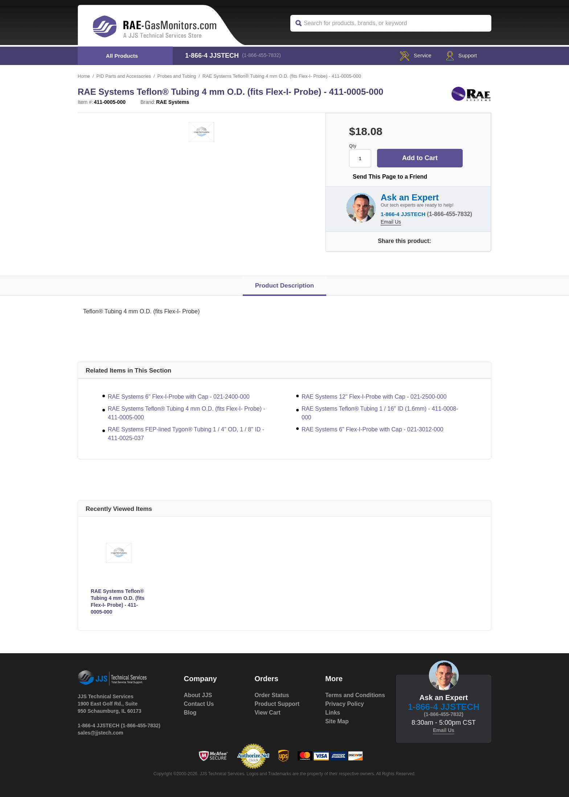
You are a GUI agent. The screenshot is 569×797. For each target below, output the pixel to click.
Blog (190, 712)
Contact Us (199, 703)
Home (84, 76)
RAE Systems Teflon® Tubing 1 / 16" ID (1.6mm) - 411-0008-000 (380, 412)
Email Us (391, 221)
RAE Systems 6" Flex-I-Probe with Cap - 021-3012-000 (372, 429)
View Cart (267, 712)
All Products (122, 56)
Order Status (272, 695)
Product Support (277, 703)
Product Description (284, 285)
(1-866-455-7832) (263, 55)
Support (459, 55)
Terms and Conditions (340, 699)
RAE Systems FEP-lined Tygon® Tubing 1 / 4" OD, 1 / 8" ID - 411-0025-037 (186, 433)
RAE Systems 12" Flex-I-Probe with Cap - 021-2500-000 (374, 396)
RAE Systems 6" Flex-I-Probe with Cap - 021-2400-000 (179, 396)
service (410, 55)
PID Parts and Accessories (124, 76)
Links (332, 721)
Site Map (337, 730)
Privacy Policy (345, 712)
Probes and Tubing (178, 76)
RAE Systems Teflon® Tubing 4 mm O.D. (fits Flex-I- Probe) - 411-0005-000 (186, 412)
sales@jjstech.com (100, 732)
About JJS (198, 695)
